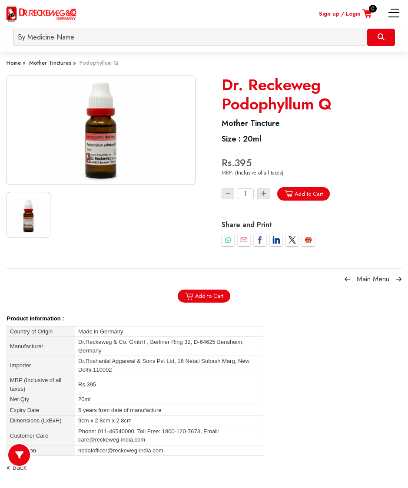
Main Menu (373, 279)
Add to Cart (303, 193)
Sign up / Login (340, 14)
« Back (17, 467)
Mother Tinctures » (52, 63)
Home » (16, 63)
